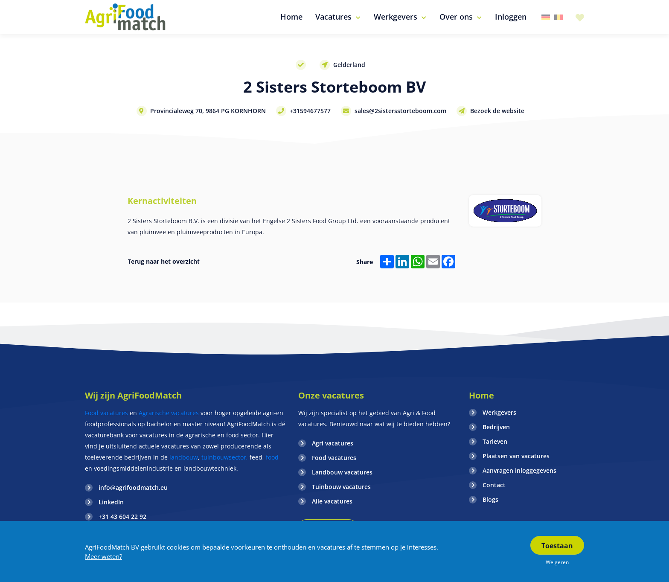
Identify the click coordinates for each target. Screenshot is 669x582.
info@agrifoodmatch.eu (133, 487)
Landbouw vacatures (342, 472)
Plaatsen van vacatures (516, 456)
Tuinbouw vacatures (341, 487)
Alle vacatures (332, 501)
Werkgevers (499, 412)
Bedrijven (496, 427)
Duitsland (545, 17)
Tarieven (495, 441)
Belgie (558, 17)
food (272, 457)
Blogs (490, 499)
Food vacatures (106, 413)
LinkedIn (111, 502)
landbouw (183, 457)
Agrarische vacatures (170, 413)
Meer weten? (103, 556)
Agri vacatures (332, 443)
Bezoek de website (497, 111)
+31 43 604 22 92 (122, 516)
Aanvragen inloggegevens (519, 470)
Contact (494, 485)
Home (481, 395)
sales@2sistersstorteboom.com (400, 111)
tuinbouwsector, (224, 457)
